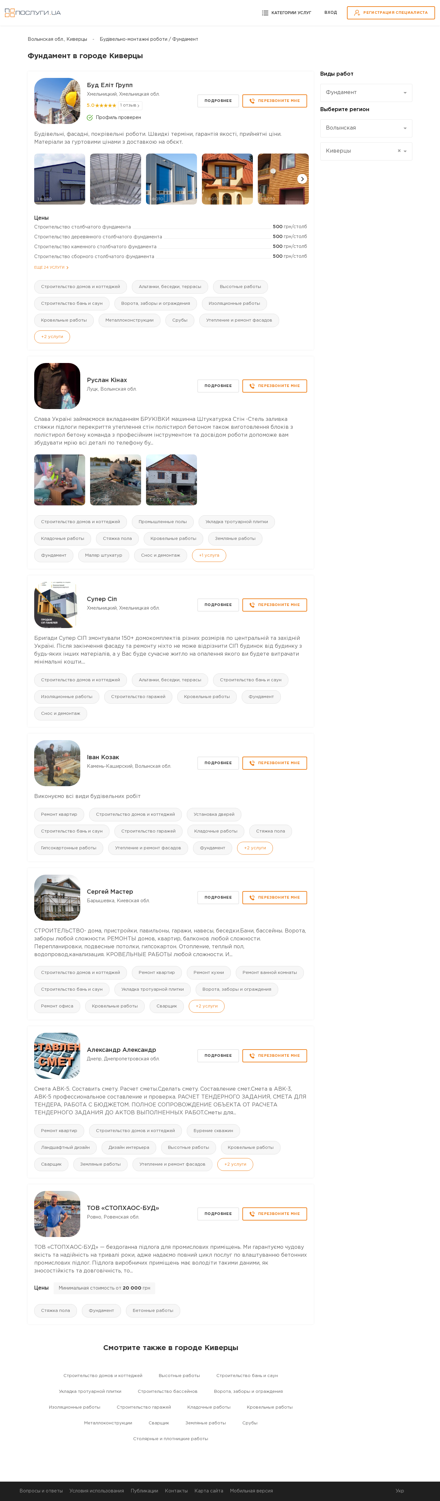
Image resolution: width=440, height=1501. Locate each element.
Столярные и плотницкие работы (170, 1439)
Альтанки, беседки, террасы (170, 287)
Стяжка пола (117, 539)
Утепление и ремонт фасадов (239, 320)
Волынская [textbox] (341, 128)
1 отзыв (128, 105)
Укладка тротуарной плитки (237, 522)
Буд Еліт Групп (110, 85)
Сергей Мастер (110, 892)
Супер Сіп (102, 599)
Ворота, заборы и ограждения (155, 303)
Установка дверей (214, 814)
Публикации (144, 1491)
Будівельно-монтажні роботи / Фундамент (149, 39)
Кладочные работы (62, 539)
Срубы (179, 320)
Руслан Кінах (107, 380)
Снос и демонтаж (160, 555)
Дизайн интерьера (129, 1148)
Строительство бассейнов (168, 1391)
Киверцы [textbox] (363, 151)
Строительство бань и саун (72, 303)
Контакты (176, 1491)
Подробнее (218, 101)
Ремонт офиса (57, 1006)
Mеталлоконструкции (130, 320)
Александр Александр (121, 1050)
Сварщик (167, 1006)
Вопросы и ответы (41, 1491)
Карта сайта (208, 1491)
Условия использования (96, 1491)
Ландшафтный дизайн (65, 1148)
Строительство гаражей (138, 697)
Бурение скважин (213, 1131)
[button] (302, 179)
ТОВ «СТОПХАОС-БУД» (123, 1208)
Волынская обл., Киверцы (57, 39)
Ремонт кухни (209, 973)
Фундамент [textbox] (341, 92)
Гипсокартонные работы (68, 848)
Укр (400, 1491)
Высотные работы (240, 287)
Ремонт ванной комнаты (270, 973)
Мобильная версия (251, 1491)
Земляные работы (235, 539)
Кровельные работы (64, 320)
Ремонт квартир (59, 814)
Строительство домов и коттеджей (80, 287)
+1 (209, 555)
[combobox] (366, 93)
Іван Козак (103, 757)
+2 (52, 337)
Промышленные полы (163, 522)
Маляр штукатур (103, 555)
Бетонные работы (153, 1311)
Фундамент (53, 555)
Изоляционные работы (234, 303)
